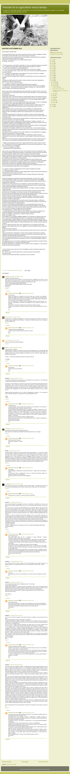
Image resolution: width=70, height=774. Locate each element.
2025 (53, 59)
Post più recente (6, 761)
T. (5, 340)
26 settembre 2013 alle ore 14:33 (27, 327)
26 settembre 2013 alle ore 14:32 (27, 365)
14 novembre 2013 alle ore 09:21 (27, 534)
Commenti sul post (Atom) (11, 764)
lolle (6, 317)
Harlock (6, 347)
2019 (53, 70)
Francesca (7, 276)
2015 (53, 77)
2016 (53, 75)
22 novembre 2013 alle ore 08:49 (15, 664)
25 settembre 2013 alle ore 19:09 (16, 276)
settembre (55, 85)
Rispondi (7, 288)
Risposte (8, 291)
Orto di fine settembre (57, 87)
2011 (53, 106)
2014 (53, 78)
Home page (25, 761)
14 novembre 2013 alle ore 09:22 (27, 570)
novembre (55, 83)
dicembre (55, 82)
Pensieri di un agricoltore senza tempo (25, 7)
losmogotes (7, 428)
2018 (53, 72)
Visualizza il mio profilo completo (56, 54)
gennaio (54, 102)
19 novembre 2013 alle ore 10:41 (15, 582)
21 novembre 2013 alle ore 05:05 (15, 615)
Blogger (47, 769)
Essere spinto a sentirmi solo (58, 88)
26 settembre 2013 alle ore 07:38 (15, 378)
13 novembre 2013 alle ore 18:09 (15, 561)
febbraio (54, 100)
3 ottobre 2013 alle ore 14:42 (14, 450)
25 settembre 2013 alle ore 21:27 (27, 293)
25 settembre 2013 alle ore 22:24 (13, 317)
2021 (53, 66)
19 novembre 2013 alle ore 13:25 (27, 600)
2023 (53, 63)
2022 (53, 65)
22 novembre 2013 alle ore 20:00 (27, 712)
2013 (53, 80)
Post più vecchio (43, 761)
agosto (54, 93)
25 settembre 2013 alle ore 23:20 (15, 347)
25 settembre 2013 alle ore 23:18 (12, 340)
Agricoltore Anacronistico (13, 293)
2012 (53, 104)
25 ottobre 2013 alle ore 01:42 (27, 467)
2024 (53, 61)
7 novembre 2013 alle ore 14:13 (15, 502)
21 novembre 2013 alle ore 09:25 (27, 644)
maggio (54, 97)
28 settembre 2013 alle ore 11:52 (16, 428)
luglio (54, 95)
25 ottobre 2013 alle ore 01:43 (27, 493)
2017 (53, 73)
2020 (53, 68)
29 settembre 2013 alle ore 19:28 (27, 438)
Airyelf (40, 769)
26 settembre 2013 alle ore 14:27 (27, 403)
